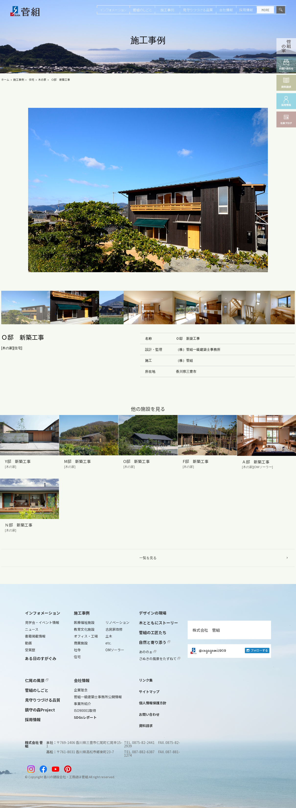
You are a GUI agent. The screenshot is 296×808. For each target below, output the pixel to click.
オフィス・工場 (86, 636)
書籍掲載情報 (35, 636)
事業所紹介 (82, 703)
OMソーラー (114, 649)
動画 (28, 642)
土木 (108, 636)
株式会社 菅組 (206, 630)
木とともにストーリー (158, 623)
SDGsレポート (85, 717)
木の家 (42, 79)
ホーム (5, 79)
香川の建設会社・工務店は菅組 (66, 776)
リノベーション (117, 622)
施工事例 (167, 9)
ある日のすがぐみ (40, 658)
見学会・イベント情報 (42, 622)
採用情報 (246, 9)
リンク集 (146, 680)
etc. (108, 642)
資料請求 (146, 725)
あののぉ (147, 651)
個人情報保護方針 (152, 702)
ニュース (31, 629)
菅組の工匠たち (152, 632)
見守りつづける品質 (198, 9)
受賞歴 (30, 649)
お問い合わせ (149, 714)
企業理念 (81, 689)
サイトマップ (149, 691)
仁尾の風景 (36, 680)
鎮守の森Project (40, 710)
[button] (25, 307)
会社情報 (226, 9)
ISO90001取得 (85, 710)
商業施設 (81, 642)
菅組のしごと (142, 9)
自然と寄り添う (154, 642)
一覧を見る (148, 558)
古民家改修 (114, 629)
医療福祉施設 (84, 622)
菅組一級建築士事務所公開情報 (98, 696)
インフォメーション (113, 9)
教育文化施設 (84, 629)
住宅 (31, 79)
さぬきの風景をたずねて (159, 658)
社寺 (77, 649)
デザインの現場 (152, 613)
